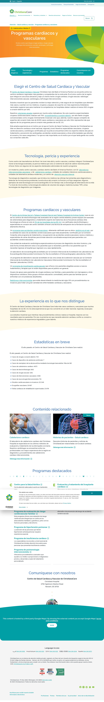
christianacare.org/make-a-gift (23, 666)
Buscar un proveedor (79, 15)
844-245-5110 (40, 654)
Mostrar (27, 28)
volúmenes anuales (25, 113)
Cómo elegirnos (14, 71)
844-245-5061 (21, 654)
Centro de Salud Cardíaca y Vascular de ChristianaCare (52, 579)
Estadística (54, 72)
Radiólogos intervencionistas (21, 280)
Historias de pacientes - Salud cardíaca (70, 437)
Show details (22, 699)
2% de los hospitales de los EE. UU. (48, 222)
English (14, 1)
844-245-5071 (87, 654)
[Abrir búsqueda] (89, 18)
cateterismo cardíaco (43, 172)
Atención (13, 15)
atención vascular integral (64, 174)
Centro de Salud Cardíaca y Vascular (25, 92)
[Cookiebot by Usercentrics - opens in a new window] (9, 699)
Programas (44, 72)
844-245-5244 (72, 654)
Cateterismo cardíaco (19, 437)
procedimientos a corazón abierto (58, 115)
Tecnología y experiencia (27, 71)
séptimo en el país (82, 230)
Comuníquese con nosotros (83, 71)
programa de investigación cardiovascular (29, 266)
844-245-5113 (54, 654)
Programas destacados (65, 71)
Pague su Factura (67, 15)
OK (92, 685)
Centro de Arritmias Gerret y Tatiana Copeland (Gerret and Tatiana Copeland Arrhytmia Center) (48, 215)
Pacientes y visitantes (40, 15)
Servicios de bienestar (25, 15)
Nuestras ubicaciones (54, 15)
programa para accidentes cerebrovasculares (30, 230)
